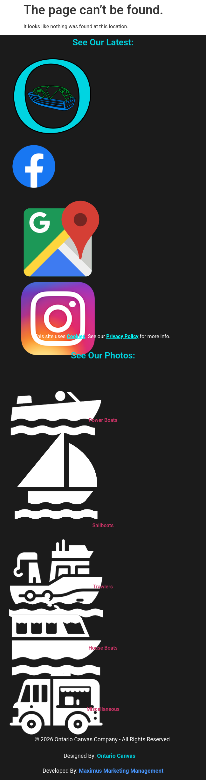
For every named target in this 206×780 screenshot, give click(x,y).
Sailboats (103, 525)
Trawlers (103, 587)
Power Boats (103, 420)
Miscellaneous (103, 709)
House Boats (103, 648)
